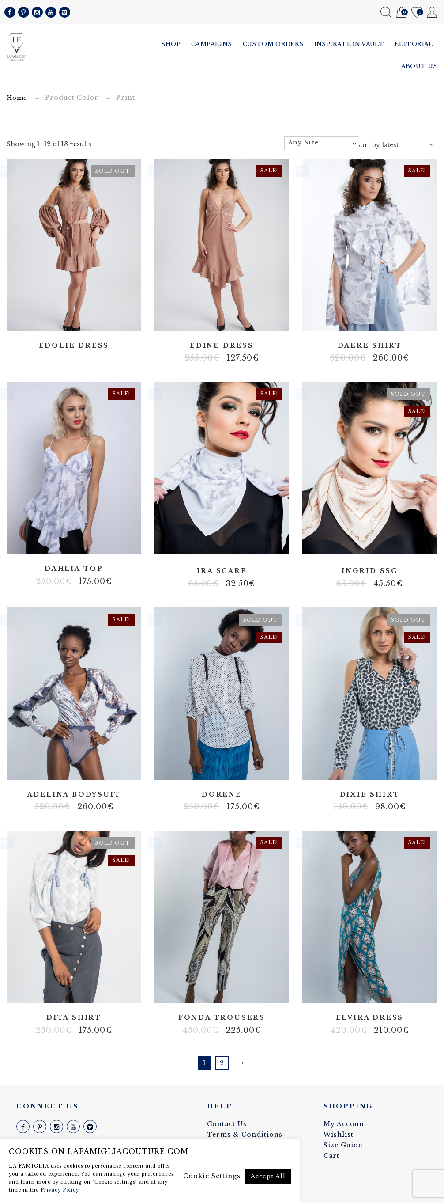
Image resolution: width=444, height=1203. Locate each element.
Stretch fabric (221, 991)
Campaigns (211, 44)
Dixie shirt (370, 794)
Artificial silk (67, 318)
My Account (432, 12)
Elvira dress (370, 1017)
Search (385, 12)
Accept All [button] (268, 1176)
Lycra (369, 991)
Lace (73, 767)
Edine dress (222, 345)
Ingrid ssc (370, 571)
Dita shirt (74, 1017)
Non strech (221, 767)
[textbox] (322, 143)
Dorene (222, 794)
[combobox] (321, 143)
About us (419, 66)
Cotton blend (369, 767)
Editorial (414, 44)
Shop (171, 44)
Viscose (235, 767)
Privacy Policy (60, 1190)
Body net (80, 318)
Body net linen (356, 991)
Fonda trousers (221, 1017)
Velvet (87, 767)
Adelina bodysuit (74, 794)
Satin (221, 544)
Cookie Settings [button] (212, 1176)
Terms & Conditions (244, 1134)
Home (17, 98)
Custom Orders (273, 44)
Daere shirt (370, 345)
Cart (401, 12)
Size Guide (343, 1145)
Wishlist (416, 12)
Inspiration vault (349, 44)
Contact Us (227, 1124)
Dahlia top (74, 568)
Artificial (208, 767)
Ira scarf (221, 571)
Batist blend (67, 991)
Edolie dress (74, 345)
